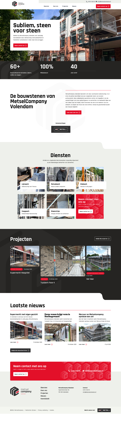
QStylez (34, 418)
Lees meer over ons (72, 112)
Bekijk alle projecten (101, 239)
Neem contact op (102, 6)
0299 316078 (90, 1)
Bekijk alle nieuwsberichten (19, 360)
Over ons (56, 6)
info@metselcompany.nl (104, 1)
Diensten (47, 6)
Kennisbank (45, 407)
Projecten (66, 6)
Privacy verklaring (43, 418)
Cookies (52, 418)
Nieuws (75, 6)
